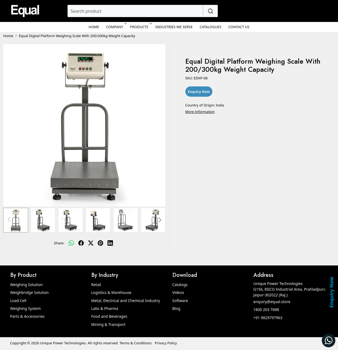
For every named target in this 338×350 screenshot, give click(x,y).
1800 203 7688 (266, 309)
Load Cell (18, 300)
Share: (59, 243)
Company (116, 26)
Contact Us (238, 26)
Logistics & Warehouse (111, 292)
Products (140, 26)
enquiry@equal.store (271, 301)
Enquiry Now (331, 292)
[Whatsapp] (71, 243)
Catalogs (180, 284)
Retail (96, 284)
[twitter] (91, 243)
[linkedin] (110, 243)
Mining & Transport (108, 324)
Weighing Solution (26, 284)
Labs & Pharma (104, 308)
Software (180, 300)
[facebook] (81, 243)
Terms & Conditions (135, 343)
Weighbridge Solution (29, 292)
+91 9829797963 (268, 317)
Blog (176, 308)
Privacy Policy (166, 343)
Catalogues (210, 26)
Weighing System (25, 308)
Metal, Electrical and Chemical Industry (125, 300)
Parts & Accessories (27, 316)
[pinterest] (100, 243)
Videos (178, 292)
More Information (200, 111)
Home (94, 26)
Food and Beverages (109, 316)
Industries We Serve (174, 26)
